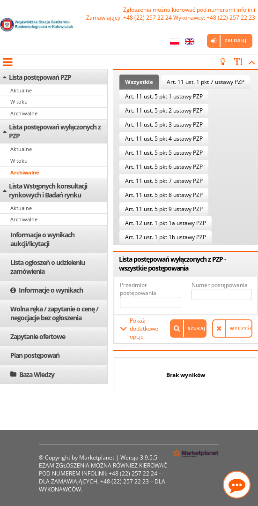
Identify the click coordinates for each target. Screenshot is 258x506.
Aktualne (21, 90)
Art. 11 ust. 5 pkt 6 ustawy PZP (164, 167)
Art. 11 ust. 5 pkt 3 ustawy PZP (164, 124)
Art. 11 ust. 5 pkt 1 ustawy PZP (164, 96)
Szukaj (197, 328)
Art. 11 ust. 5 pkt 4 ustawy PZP (164, 139)
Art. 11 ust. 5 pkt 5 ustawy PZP (164, 153)
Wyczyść (241, 328)
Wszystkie (139, 82)
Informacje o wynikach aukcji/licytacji (42, 239)
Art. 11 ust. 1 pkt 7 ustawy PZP (205, 82)
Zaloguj (236, 41)
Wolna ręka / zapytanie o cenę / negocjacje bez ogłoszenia (54, 313)
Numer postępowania (220, 285)
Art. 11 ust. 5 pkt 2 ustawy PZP (164, 110)
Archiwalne (23, 113)
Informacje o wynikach (51, 290)
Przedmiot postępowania (138, 289)
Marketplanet (96, 457)
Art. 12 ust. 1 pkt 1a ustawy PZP (165, 223)
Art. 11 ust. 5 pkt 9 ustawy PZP (164, 209)
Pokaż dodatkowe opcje (144, 328)
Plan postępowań (34, 355)
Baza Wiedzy (36, 374)
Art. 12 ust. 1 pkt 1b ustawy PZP (165, 237)
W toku (19, 101)
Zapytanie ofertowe (37, 336)
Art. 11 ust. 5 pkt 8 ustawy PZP (164, 195)
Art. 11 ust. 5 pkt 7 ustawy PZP (164, 181)
